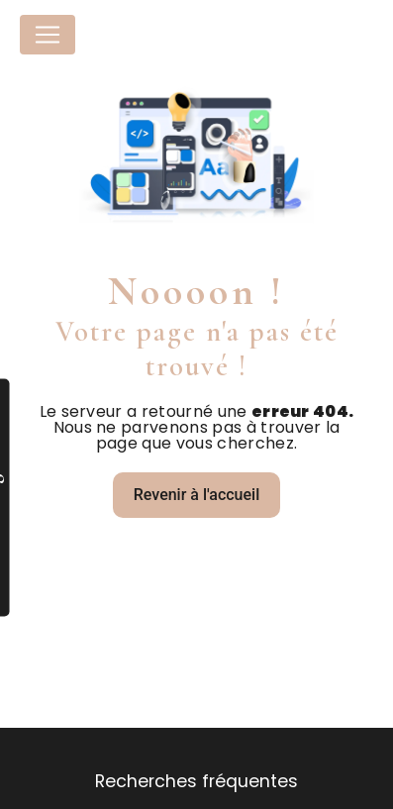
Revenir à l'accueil (196, 494)
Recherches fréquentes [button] (196, 781)
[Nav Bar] (47, 34)
